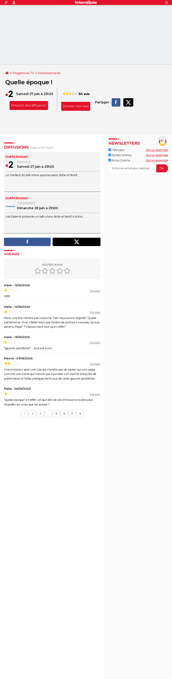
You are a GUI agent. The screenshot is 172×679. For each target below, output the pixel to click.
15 (56, 413)
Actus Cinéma (119, 160)
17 (72, 413)
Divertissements (49, 73)
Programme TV (23, 73)
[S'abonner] (138, 168)
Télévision (116, 150)
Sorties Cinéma (119, 155)
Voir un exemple (157, 150)
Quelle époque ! (16, 156)
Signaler (95, 291)
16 (64, 413)
